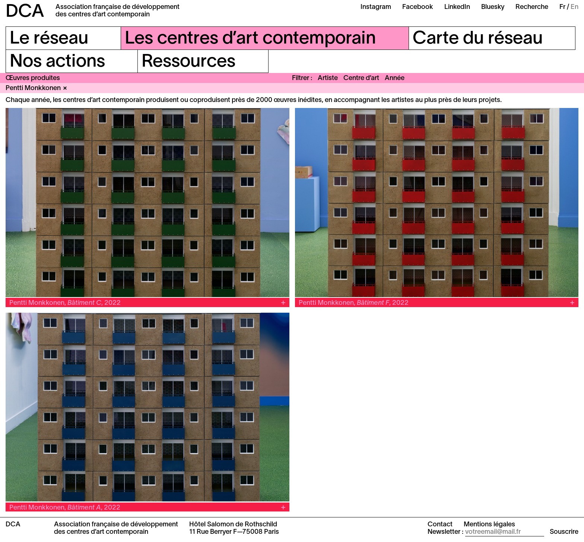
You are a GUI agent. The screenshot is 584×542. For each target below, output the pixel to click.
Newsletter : (445, 532)
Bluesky (492, 7)
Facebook (417, 7)
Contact (440, 525)
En (574, 7)
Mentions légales (489, 525)
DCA (25, 12)
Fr (562, 7)
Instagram (376, 7)
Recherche (531, 7)
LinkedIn (457, 7)
